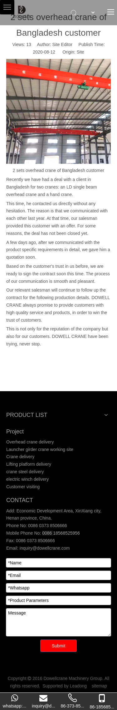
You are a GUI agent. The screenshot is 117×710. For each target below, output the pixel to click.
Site (80, 51)
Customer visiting (23, 486)
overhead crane (21, 194)
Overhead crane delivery (30, 441)
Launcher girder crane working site (39, 449)
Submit (59, 645)
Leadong (78, 685)
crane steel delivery (25, 471)
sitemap (99, 685)
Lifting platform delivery (28, 464)
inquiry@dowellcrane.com (44, 548)
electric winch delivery (27, 479)
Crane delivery (20, 456)
